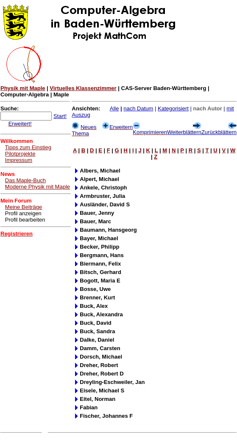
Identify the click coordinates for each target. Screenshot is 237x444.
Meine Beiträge (23, 207)
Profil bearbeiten (25, 220)
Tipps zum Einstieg (28, 147)
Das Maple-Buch (25, 180)
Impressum (18, 160)
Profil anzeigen (23, 213)
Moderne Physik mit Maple (37, 187)
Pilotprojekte (20, 154)
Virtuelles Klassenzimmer (83, 88)
